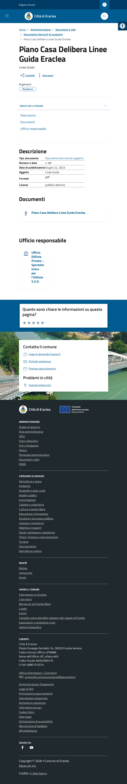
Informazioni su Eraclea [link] (32, 595)
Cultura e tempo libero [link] (32, 509)
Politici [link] (23, 450)
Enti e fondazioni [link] (29, 446)
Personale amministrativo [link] (34, 455)
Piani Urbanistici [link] (28, 441)
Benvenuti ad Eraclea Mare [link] (35, 604)
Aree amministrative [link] (31, 432)
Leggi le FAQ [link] (26, 689)
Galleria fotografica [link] (30, 627)
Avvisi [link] (22, 577)
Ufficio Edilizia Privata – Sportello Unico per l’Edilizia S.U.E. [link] (37, 267)
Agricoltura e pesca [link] (30, 481)
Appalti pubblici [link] (28, 495)
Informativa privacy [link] (30, 707)
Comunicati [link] (25, 573)
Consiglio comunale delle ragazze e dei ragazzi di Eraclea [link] (52, 618)
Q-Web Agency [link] (38, 773)
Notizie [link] (23, 568)
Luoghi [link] (23, 609)
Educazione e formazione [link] (33, 514)
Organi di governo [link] (29, 427)
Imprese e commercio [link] (31, 523)
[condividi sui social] (27, 75)
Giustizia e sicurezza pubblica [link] (36, 518)
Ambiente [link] (24, 486)
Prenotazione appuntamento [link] (36, 693)
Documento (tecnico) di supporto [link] (64, 158)
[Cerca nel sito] (104, 16)
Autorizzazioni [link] (27, 500)
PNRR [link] (22, 464)
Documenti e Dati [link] (29, 459)
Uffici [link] (22, 436)
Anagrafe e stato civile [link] (32, 491)
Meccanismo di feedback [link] (33, 726)
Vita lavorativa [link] (27, 546)
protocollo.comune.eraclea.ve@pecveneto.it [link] (50, 677)
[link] (122, 25)
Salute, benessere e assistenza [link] (37, 532)
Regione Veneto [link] (27, 5)
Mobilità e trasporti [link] (30, 528)
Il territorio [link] (25, 599)
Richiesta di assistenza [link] (32, 703)
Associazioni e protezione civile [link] (37, 622)
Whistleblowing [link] (28, 731)
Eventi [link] (23, 613)
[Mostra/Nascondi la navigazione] (7, 16)
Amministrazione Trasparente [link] (36, 684)
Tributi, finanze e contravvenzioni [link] (38, 537)
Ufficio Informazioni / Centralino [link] (38, 673)
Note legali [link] (25, 717)
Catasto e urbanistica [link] (31, 504)
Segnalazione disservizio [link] (33, 698)
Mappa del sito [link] (27, 766)
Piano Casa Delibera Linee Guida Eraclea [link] (58, 212)
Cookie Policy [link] (26, 712)
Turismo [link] (23, 542)
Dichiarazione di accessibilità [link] (36, 721)
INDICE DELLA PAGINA (63, 106)
